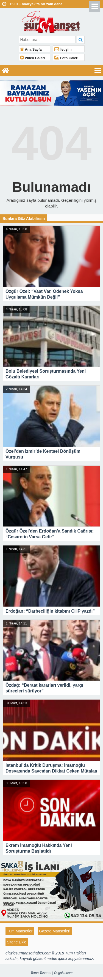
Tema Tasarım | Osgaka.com (51, 973)
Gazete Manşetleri (54, 931)
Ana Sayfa (31, 49)
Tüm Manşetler (19, 931)
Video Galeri (32, 58)
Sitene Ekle (16, 942)
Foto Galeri (66, 58)
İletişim (63, 49)
